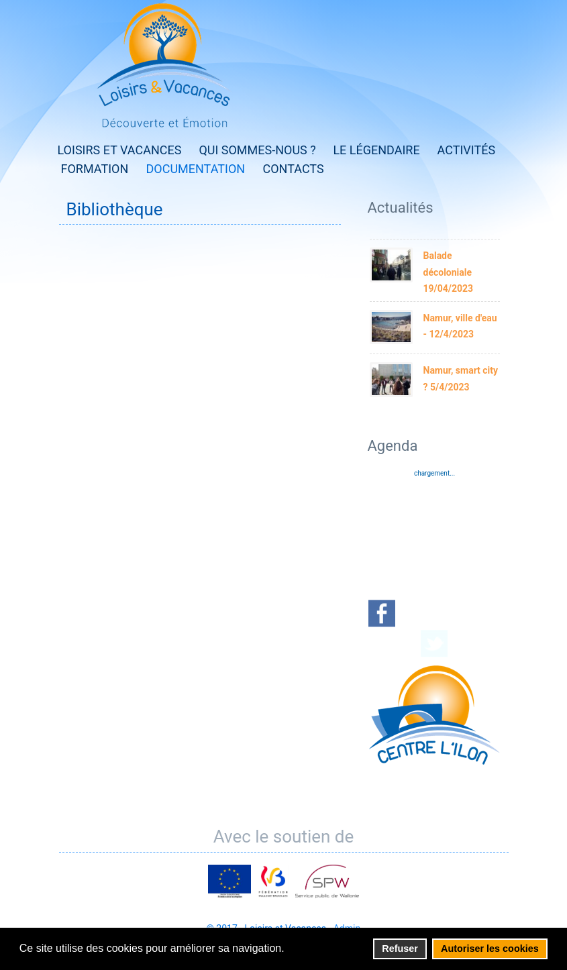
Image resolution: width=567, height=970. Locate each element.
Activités (466, 150)
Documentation (196, 169)
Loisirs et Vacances (120, 150)
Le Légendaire (376, 150)
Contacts (293, 169)
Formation (95, 169)
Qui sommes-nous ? (257, 150)
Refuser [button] (400, 948)
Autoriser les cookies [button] (490, 948)
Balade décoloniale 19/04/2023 (448, 272)
